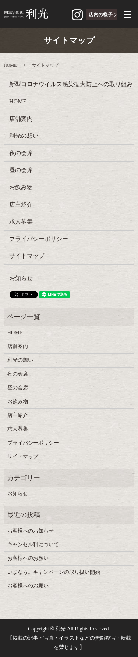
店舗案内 (21, 119)
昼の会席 (21, 170)
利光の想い (24, 136)
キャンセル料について (33, 544)
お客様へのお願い (28, 558)
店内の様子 (101, 14)
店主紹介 (21, 204)
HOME (10, 65)
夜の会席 (21, 153)
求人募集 (21, 221)
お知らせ (21, 278)
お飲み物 (21, 187)
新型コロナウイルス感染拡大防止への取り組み (71, 84)
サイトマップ (27, 256)
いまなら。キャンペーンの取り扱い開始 (53, 572)
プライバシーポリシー (38, 239)
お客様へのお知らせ (30, 531)
